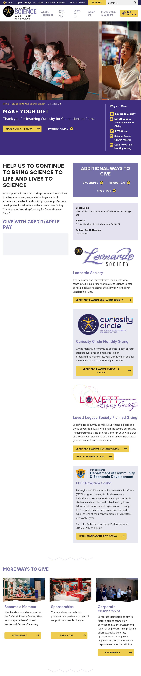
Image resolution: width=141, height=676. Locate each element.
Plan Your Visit (62, 13)
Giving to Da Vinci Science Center (28, 103)
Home (6, 103)
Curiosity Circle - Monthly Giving (122, 146)
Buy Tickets (131, 13)
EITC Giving (119, 131)
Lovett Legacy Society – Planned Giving (122, 122)
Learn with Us (77, 13)
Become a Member (20, 606)
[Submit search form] (135, 2)
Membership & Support (107, 13)
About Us (90, 13)
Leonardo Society (122, 114)
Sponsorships (62, 606)
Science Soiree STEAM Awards (120, 137)
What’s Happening (45, 13)
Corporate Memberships (109, 608)
